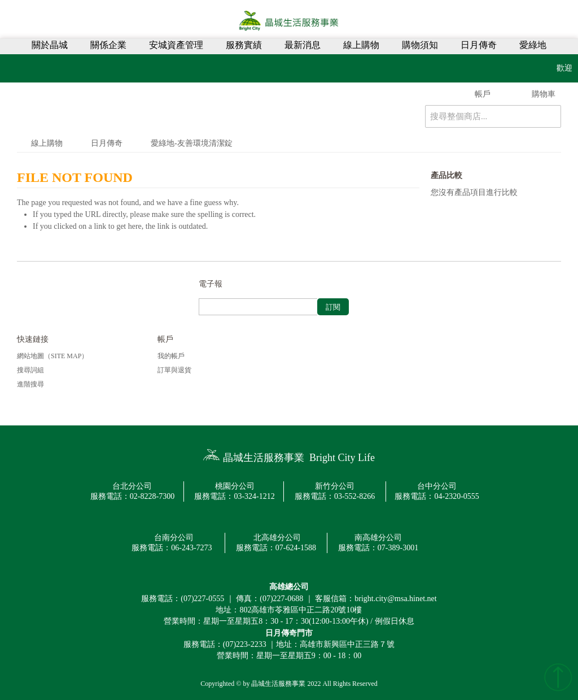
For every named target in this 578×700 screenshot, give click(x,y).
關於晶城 (50, 45)
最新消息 (302, 45)
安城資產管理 (176, 45)
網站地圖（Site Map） (52, 356)
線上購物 (361, 45)
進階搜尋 (30, 384)
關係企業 (108, 45)
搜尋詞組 (30, 370)
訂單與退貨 (174, 370)
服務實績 (244, 45)
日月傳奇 (479, 45)
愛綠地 (532, 45)
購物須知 (420, 45)
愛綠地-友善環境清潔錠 (192, 143)
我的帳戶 (171, 356)
